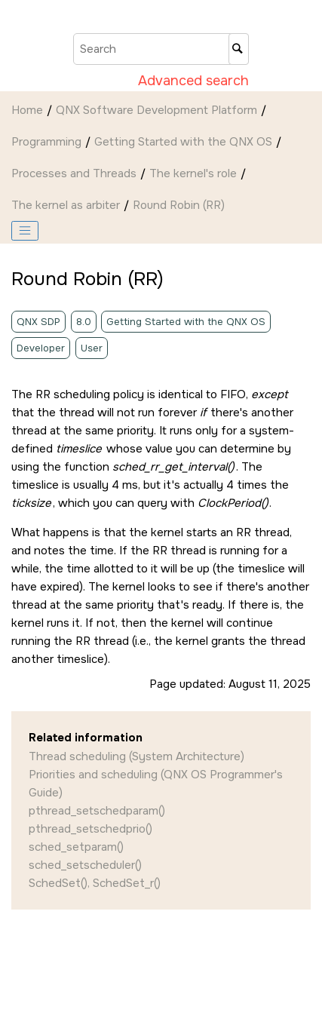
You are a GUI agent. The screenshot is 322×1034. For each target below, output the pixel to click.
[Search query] (161, 49)
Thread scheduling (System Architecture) (136, 756)
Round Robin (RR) (179, 205)
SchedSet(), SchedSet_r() (95, 883)
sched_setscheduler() (85, 865)
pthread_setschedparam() (97, 810)
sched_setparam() (76, 847)
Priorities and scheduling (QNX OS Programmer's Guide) (156, 783)
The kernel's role (193, 173)
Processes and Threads (73, 173)
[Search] (238, 49)
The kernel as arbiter (65, 205)
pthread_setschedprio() (90, 828)
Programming (46, 141)
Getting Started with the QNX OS (183, 141)
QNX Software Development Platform (156, 110)
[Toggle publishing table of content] (24, 231)
